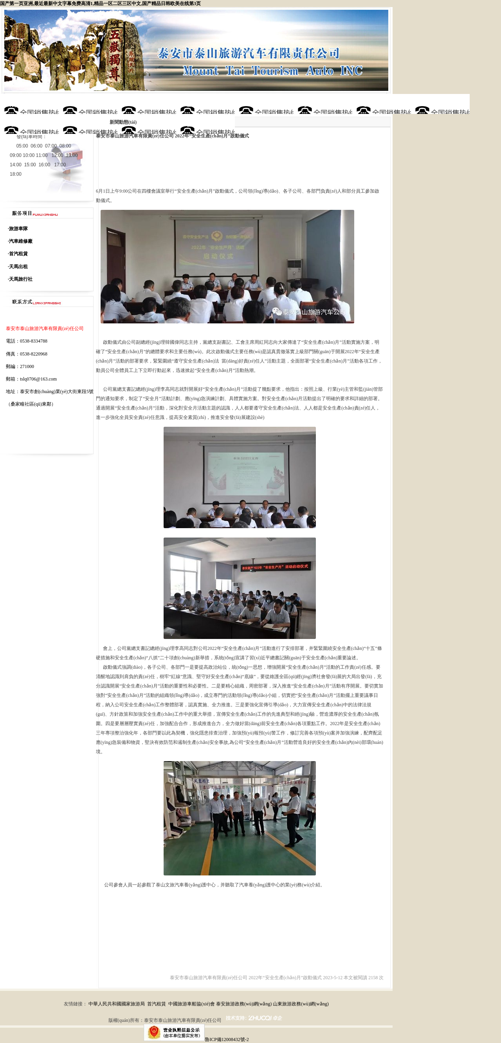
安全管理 (146, 124)
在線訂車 (88, 124)
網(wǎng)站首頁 (29, 104)
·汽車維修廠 (20, 241)
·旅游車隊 (18, 228)
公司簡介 (88, 104)
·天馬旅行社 (20, 279)
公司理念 (146, 104)
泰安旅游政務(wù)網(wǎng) (244, 1004)
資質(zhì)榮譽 (322, 104)
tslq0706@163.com (38, 379)
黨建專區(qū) (29, 124)
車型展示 (264, 104)
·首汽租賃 (18, 253)
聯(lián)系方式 (205, 124)
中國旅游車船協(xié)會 (191, 1004)
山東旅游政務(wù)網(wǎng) (300, 1004)
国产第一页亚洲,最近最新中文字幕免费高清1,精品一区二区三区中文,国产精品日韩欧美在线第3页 (100, 3)
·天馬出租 (18, 266)
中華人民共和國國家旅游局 (116, 1004)
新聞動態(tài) (382, 104)
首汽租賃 (156, 1004)
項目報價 (440, 104)
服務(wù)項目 (205, 104)
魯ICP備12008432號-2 (227, 1039)
